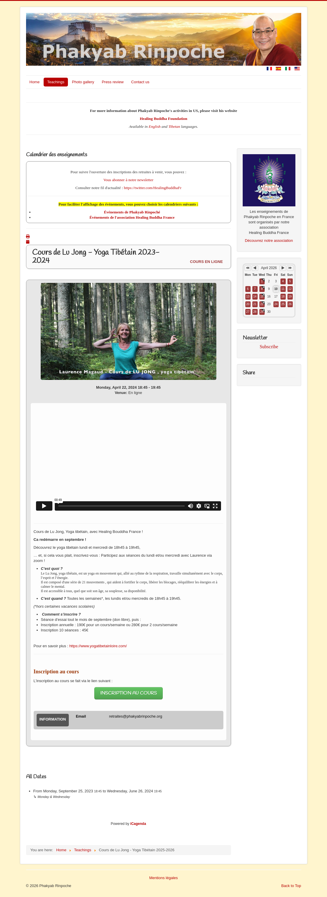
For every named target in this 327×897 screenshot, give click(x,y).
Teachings (55, 82)
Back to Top (291, 886)
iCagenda (138, 824)
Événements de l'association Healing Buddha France (132, 217)
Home (35, 82)
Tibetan (174, 126)
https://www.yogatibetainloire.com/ (98, 646)
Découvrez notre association (269, 240)
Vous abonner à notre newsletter (128, 180)
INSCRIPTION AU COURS (128, 693)
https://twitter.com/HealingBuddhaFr (153, 188)
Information (53, 719)
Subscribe (269, 346)
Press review (113, 82)
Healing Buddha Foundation (163, 118)
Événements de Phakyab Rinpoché (132, 212)
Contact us (140, 82)
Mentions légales (163, 878)
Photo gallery (83, 82)
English (155, 126)
